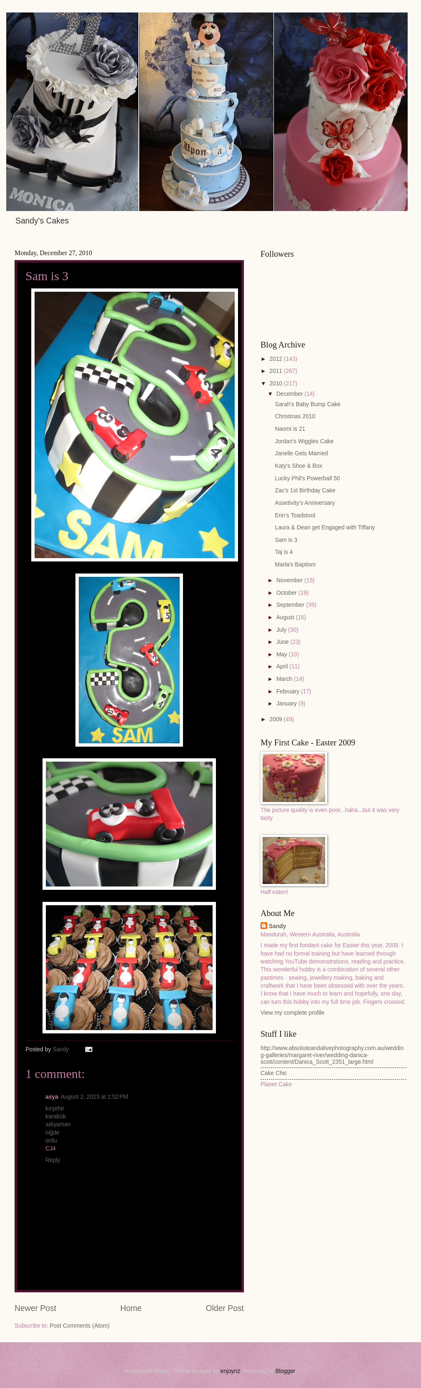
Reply (52, 1160)
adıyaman (58, 1124)
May (282, 654)
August (286, 617)
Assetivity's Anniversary (305, 503)
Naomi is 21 (290, 429)
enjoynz (231, 1371)
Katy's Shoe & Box (298, 466)
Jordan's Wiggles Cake (304, 441)
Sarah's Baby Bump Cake (308, 404)
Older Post (225, 1308)
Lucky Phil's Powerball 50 (307, 478)
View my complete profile (292, 1013)
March (285, 679)
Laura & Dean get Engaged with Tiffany (325, 527)
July (282, 630)
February (288, 691)
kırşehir (54, 1108)
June (283, 642)
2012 (276, 359)
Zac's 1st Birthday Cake (305, 490)
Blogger (285, 1371)
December (290, 394)
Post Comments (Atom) (79, 1326)
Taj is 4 (284, 552)
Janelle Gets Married (301, 453)
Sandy (277, 926)
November (290, 580)
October (287, 593)
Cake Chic (274, 1073)
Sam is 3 (286, 540)
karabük (55, 1116)
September (291, 605)
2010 (276, 383)
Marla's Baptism (295, 564)
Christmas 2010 (295, 416)
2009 (276, 719)
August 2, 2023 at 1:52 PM (94, 1097)
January (287, 703)
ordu (51, 1140)
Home (131, 1308)
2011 (276, 371)
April (282, 666)
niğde (52, 1133)
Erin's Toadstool (295, 515)
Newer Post (35, 1308)
